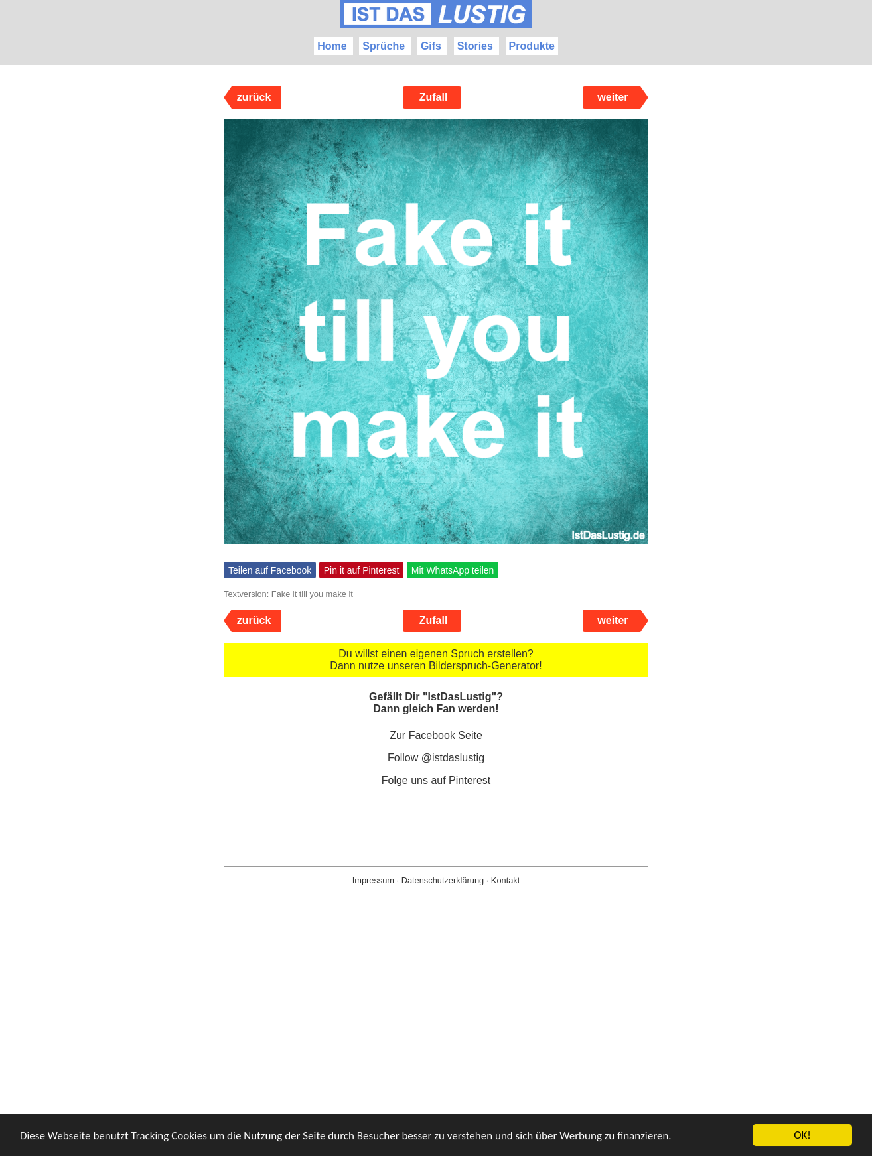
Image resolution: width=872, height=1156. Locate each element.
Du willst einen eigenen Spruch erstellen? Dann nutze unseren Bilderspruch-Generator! (436, 659)
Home (331, 46)
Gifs (431, 46)
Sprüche (383, 46)
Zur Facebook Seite (436, 735)
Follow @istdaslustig (436, 757)
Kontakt (505, 880)
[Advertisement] (436, 1042)
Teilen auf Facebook (269, 570)
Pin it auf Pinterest (362, 570)
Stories (475, 46)
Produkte (532, 46)
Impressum (373, 880)
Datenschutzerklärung (442, 880)
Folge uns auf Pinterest (436, 780)
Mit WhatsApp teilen (452, 570)
